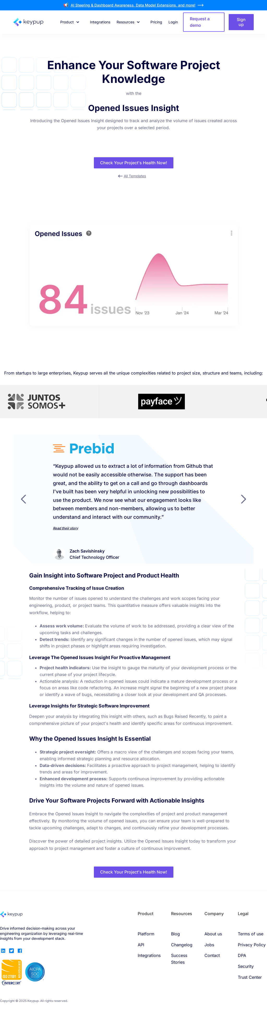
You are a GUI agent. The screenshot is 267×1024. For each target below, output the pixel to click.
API (141, 944)
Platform (146, 933)
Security (246, 966)
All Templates (135, 176)
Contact (212, 955)
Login (173, 22)
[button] (70, 22)
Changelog (181, 944)
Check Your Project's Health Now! (133, 162)
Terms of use (250, 933)
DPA (242, 955)
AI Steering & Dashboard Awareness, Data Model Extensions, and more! (133, 5)
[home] (34, 22)
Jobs (209, 944)
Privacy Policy (252, 944)
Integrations (100, 22)
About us (213, 933)
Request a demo (200, 22)
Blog (175, 933)
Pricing (156, 22)
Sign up (241, 22)
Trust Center (250, 977)
